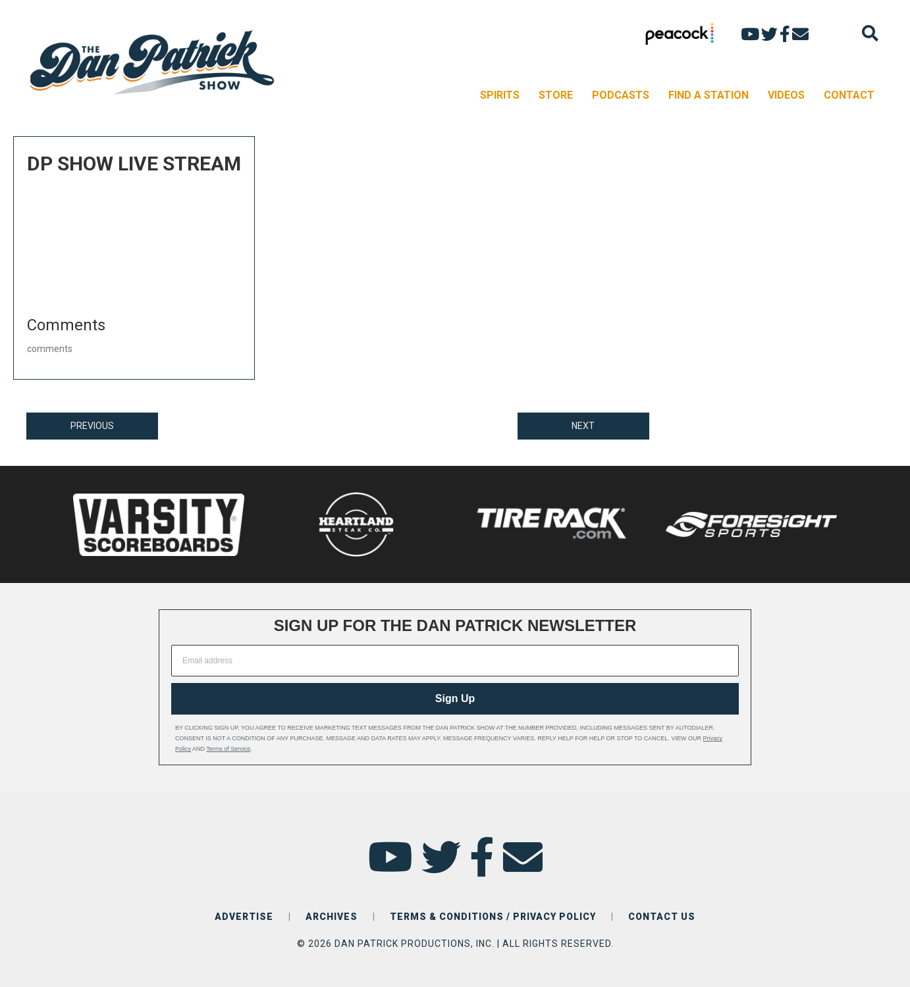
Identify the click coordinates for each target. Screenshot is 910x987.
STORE (556, 95)
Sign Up (455, 698)
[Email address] (455, 660)
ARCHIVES (332, 916)
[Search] (870, 33)
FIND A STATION (708, 95)
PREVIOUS (92, 425)
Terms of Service (228, 749)
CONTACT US (661, 916)
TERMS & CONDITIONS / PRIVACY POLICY (493, 916)
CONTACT (849, 95)
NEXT (583, 425)
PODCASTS (620, 95)
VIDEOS (786, 95)
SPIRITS (500, 95)
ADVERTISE (244, 916)
